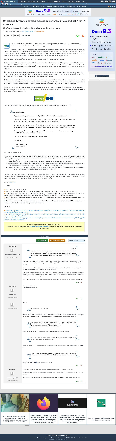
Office (74, 4)
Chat (48, 1)
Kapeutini (12, 290)
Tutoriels (31, 1)
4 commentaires (40, 32)
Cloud (27, 4)
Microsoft (39, 4)
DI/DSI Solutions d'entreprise (16, 4)
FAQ (38, 1)
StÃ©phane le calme (27, 32)
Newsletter (56, 1)
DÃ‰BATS (69, 6)
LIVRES (42, 6)
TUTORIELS (25, 6)
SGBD (69, 4)
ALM (34, 4)
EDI (56, 4)
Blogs (43, 1)
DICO (78, 6)
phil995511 (12, 373)
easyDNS (12, 183)
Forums (23, 1)
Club (83, 1)
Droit (78, 1)
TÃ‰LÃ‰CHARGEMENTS (52, 6)
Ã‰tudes (71, 1)
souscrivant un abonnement (39, 228)
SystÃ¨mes (86, 4)
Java (45, 4)
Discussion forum (101, 76)
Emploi (64, 1)
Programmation (63, 4)
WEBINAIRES (36, 6)
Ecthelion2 (12, 249)
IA (30, 4)
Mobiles (80, 4)
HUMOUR (83, 6)
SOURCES (62, 6)
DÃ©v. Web (51, 4)
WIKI (74, 6)
